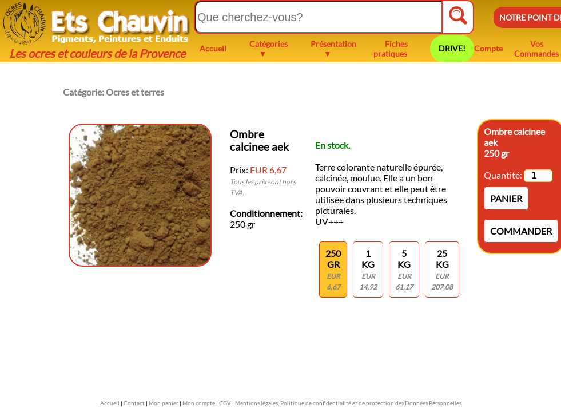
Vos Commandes (536, 48)
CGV (225, 402)
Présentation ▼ (333, 48)
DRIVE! (452, 48)
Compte (488, 48)
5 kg (404, 269)
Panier (506, 198)
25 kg (442, 269)
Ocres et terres (135, 91)
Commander (521, 230)
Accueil (213, 48)
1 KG (368, 269)
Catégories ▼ (268, 48)
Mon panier (163, 402)
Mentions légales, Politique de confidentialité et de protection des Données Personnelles (348, 402)
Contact (134, 402)
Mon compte (198, 402)
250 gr (333, 269)
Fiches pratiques (390, 48)
